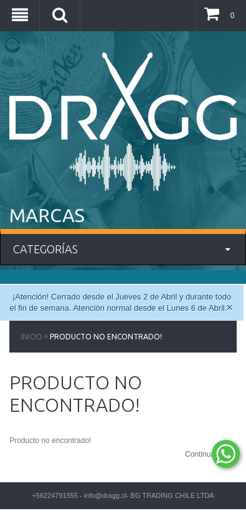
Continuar (211, 455)
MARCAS (47, 215)
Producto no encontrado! (106, 337)
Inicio (31, 337)
